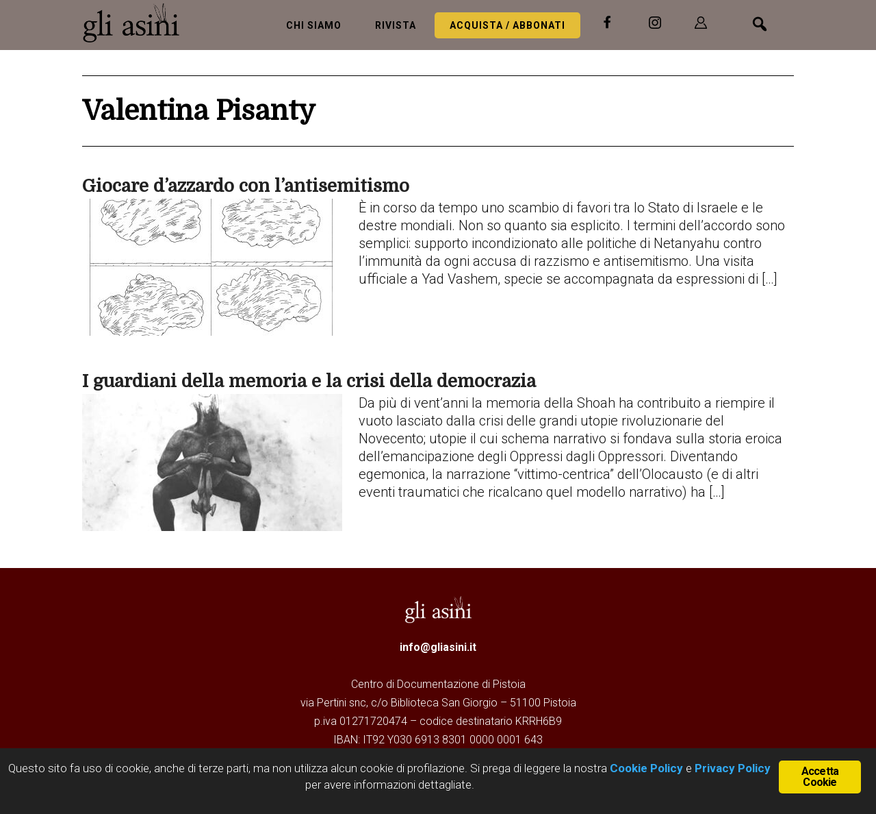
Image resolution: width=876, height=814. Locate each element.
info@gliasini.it (438, 647)
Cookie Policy (645, 768)
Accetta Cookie (819, 777)
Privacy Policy (733, 768)
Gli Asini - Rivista (137, 22)
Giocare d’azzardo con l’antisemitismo (245, 186)
